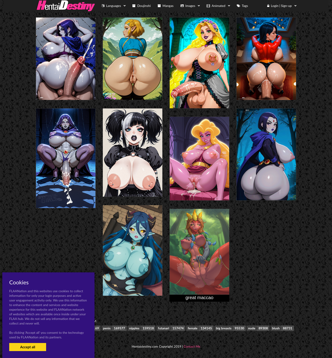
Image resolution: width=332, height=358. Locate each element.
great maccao (199, 297)
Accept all (27, 347)
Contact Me (192, 346)
